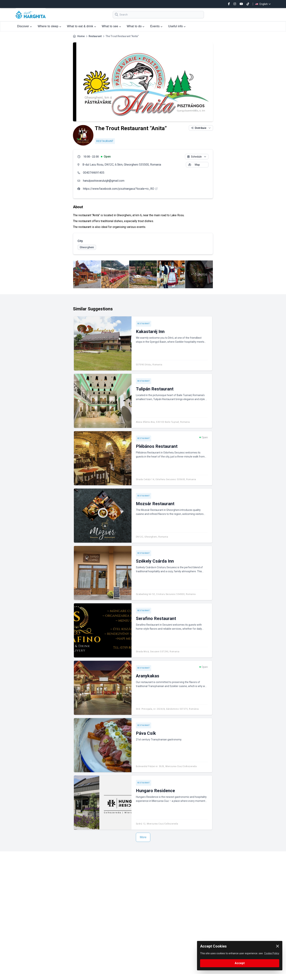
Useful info (176, 26)
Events (156, 26)
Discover (24, 26)
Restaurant (95, 36)
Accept (240, 963)
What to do (135, 26)
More (143, 837)
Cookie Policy (271, 953)
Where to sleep (49, 26)
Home (81, 36)
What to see (111, 26)
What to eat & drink (81, 26)
